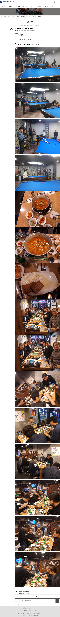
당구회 (13, 16)
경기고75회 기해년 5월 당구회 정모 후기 (24, 593)
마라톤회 (33, 16)
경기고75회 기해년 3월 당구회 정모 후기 (24, 591)
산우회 (5, 16)
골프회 (9, 16)
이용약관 (35, 610)
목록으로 (37, 596)
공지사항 (10, 6)
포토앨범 (39, 6)
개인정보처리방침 (30, 610)
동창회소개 (25, 610)
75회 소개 (3, 6)
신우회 (29, 16)
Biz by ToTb (36, 615)
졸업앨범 (46, 6)
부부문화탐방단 (23, 16)
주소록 (32, 6)
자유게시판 (18, 6)
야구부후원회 (39, 16)
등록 (57, 600)
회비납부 (53, 6)
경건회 (17, 16)
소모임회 (25, 6)
